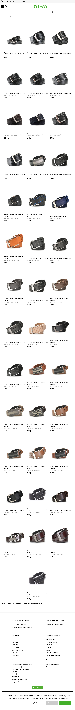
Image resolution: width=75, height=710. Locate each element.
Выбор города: (8, 1)
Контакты (15, 642)
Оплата (48, 647)
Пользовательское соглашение (22, 664)
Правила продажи (52, 653)
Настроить (39, 703)
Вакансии (15, 653)
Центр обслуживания (53, 635)
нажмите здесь (63, 698)
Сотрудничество (17, 650)
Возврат (48, 650)
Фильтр (57, 12)
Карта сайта (16, 655)
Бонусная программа (52, 664)
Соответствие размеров (19, 679)
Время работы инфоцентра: (21, 620)
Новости (15, 645)
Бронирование (50, 639)
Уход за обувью (17, 682)
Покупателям (16, 660)
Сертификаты (16, 674)
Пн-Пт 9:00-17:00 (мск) (19, 624)
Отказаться (52, 703)
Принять (65, 703)
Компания (15, 635)
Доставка (49, 645)
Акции (48, 667)
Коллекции (15, 676)
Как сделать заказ (51, 642)
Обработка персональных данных (20, 670)
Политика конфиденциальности (22, 667)
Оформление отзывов (53, 655)
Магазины (20, 1)
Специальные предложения (55, 660)
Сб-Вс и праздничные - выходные (23, 627)
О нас (14, 639)
